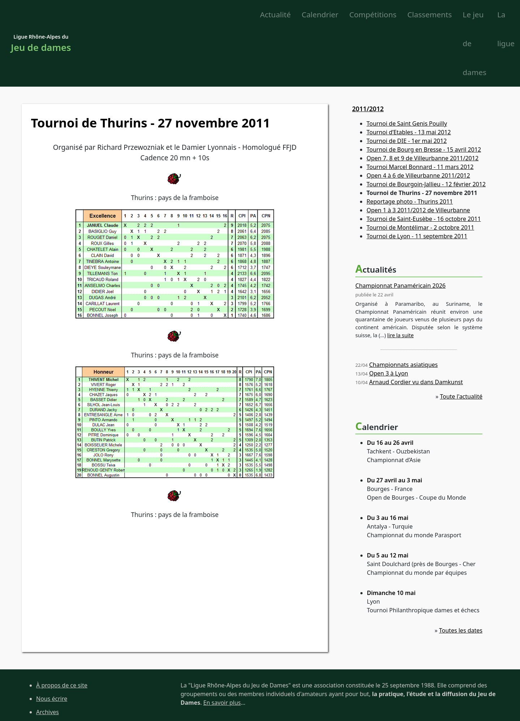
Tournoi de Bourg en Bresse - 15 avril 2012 (424, 93)
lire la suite (400, 278)
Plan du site (52, 668)
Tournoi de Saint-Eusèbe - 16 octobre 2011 (424, 162)
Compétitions (224, 15)
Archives (47, 655)
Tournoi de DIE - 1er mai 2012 (407, 84)
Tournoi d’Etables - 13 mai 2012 (409, 75)
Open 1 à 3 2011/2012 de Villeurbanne (418, 153)
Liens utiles (51, 682)
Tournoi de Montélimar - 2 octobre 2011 (420, 171)
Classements (281, 15)
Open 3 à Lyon (388, 316)
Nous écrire (51, 642)
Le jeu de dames (412, 15)
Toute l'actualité (461, 339)
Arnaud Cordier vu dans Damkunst (416, 325)
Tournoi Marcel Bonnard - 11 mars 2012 (420, 110)
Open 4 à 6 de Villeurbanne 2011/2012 (418, 119)
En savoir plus (222, 646)
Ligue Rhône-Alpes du (41, 15)
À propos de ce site (61, 628)
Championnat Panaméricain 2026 (400, 229)
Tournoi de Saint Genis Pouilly (407, 67)
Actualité (126, 15)
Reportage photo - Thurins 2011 (410, 145)
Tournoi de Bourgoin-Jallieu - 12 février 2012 (426, 127)
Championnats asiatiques (403, 308)
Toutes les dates (460, 573)
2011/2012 (368, 51)
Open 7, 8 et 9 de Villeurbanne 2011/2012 (422, 101)
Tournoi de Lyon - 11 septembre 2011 (417, 179)
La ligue (466, 15)
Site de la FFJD (55, 695)
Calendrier (171, 15)
